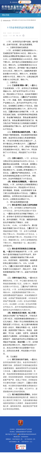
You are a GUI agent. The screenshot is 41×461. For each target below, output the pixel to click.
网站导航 (5, 15)
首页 (13, 20)
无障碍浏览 (14, 2)
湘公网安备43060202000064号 (27, 434)
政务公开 (17, 20)
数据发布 (33, 20)
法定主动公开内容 (25, 20)
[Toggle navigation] (38, 15)
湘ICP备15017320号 (11, 434)
